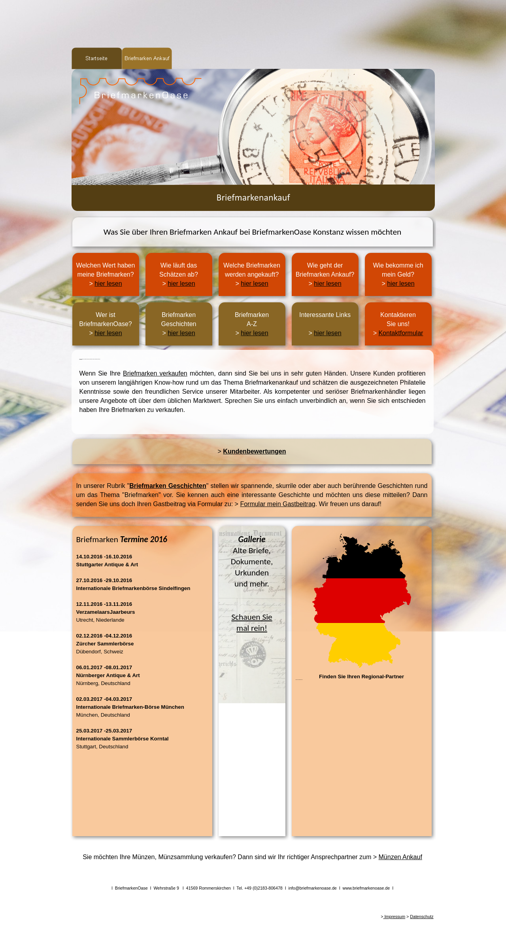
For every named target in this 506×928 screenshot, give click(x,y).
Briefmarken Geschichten (167, 485)
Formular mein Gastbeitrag (277, 504)
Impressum (394, 916)
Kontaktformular (400, 333)
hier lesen (108, 283)
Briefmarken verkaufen (155, 373)
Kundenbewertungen (254, 451)
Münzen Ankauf (400, 857)
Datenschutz (421, 916)
